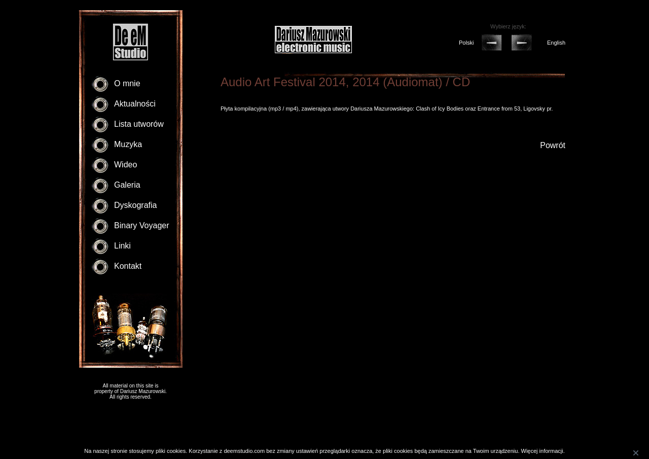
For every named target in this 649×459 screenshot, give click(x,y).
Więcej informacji (542, 451)
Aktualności (135, 103)
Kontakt (127, 266)
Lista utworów (139, 124)
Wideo (125, 164)
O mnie (127, 83)
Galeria (127, 185)
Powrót (552, 145)
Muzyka (128, 144)
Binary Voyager (141, 225)
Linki (122, 245)
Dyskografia (135, 205)
